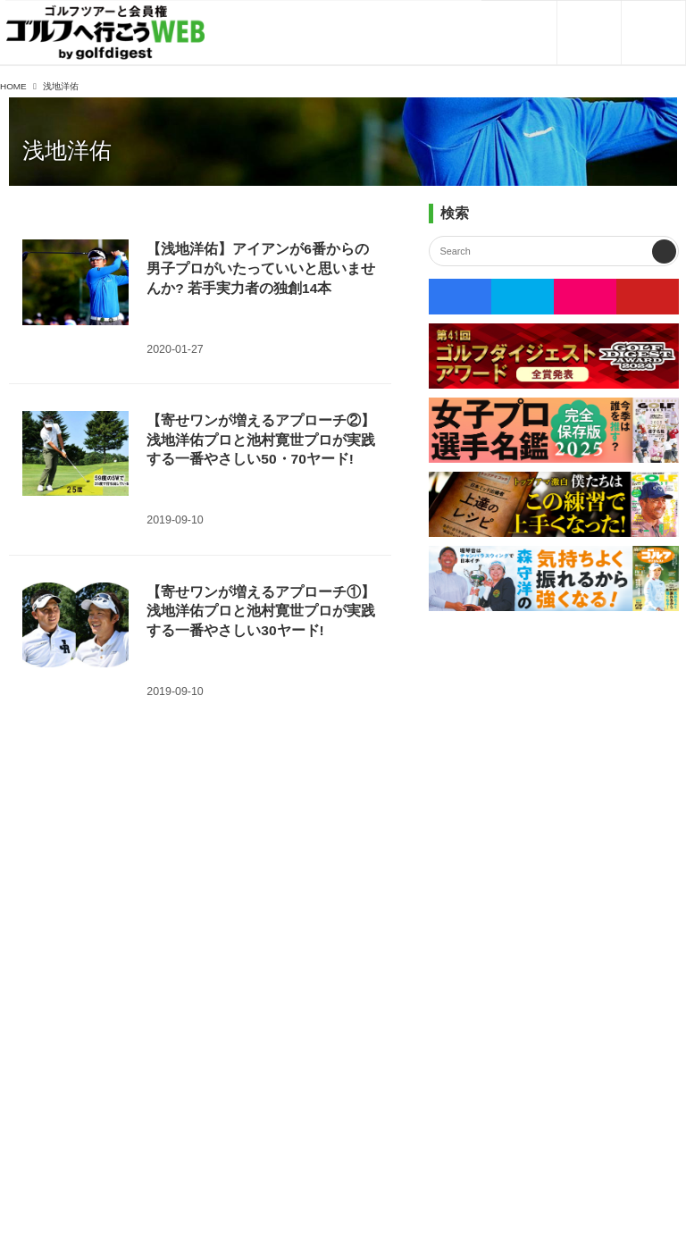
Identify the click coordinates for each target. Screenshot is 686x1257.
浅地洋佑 (67, 150)
